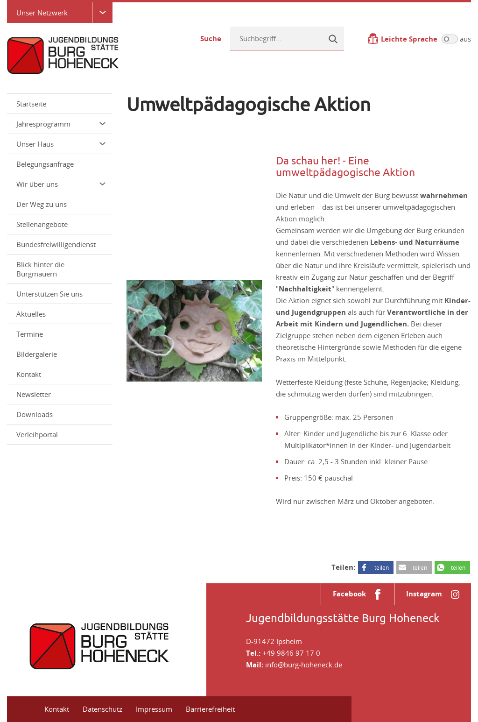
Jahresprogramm (60, 123)
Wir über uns (60, 184)
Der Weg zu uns (41, 204)
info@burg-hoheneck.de (303, 664)
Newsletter (33, 394)
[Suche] (332, 38)
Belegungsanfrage (45, 164)
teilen (381, 567)
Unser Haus (60, 144)
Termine (29, 334)
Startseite (31, 103)
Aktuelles (31, 314)
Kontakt (28, 374)
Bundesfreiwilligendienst (56, 244)
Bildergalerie (36, 354)
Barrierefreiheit (210, 709)
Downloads (34, 414)
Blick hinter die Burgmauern (40, 269)
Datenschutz (102, 709)
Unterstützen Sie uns (49, 293)
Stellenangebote (42, 224)
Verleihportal (37, 434)
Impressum (154, 709)
